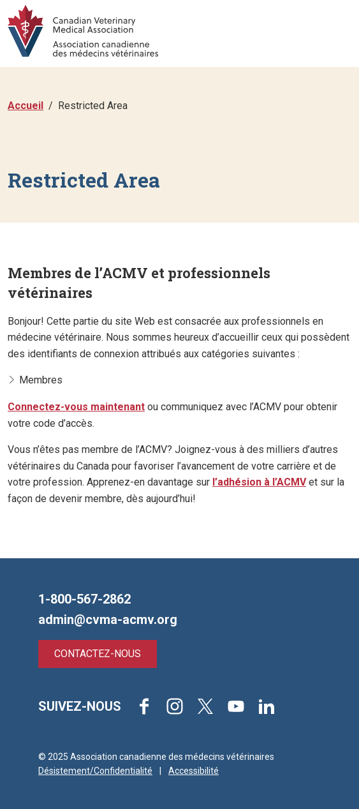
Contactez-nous (97, 654)
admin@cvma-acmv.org (107, 619)
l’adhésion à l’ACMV (259, 482)
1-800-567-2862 (84, 599)
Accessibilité (193, 771)
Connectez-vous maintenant (76, 407)
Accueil (25, 106)
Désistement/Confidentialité (95, 771)
